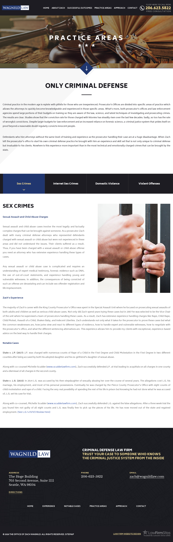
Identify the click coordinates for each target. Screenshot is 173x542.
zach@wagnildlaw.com (147, 476)
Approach (119, 8)
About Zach (58, 8)
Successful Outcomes (79, 8)
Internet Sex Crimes (65, 184)
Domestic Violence (107, 184)
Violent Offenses (149, 184)
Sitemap (69, 534)
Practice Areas (103, 8)
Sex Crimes (24, 184)
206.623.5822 (158, 8)
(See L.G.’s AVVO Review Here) (34, 412)
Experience (48, 506)
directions (15, 492)
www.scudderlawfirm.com (61, 367)
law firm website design (127, 534)
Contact (132, 8)
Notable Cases (72, 506)
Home (46, 8)
